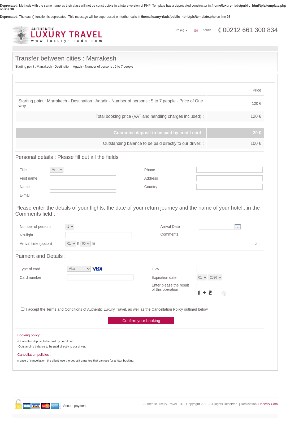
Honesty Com (268, 404)
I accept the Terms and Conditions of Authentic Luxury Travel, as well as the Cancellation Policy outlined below (117, 309)
